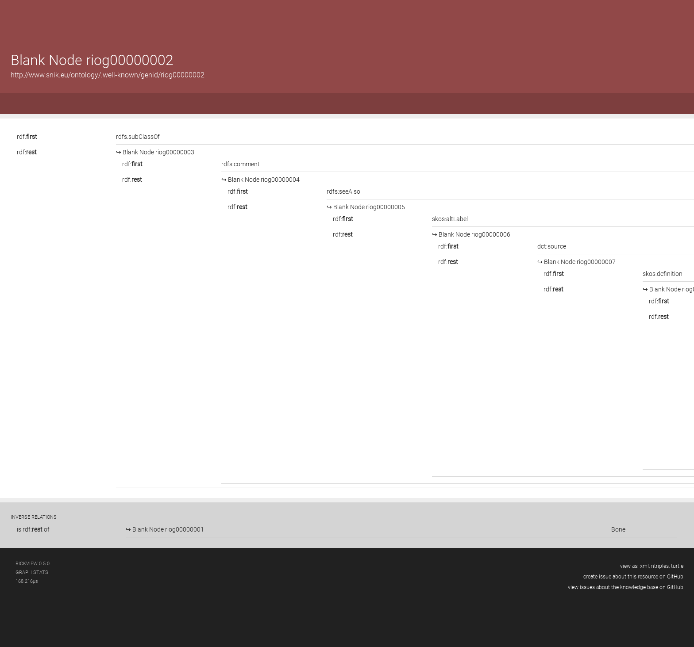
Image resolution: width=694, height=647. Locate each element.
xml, (645, 566)
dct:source (551, 246)
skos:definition (662, 273)
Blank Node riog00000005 (368, 207)
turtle (677, 566)
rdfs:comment (240, 164)
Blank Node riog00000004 (263, 179)
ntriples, (660, 566)
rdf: (27, 136)
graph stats (31, 572)
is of (33, 529)
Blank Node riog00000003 (157, 152)
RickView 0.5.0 (32, 564)
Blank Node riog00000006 (473, 234)
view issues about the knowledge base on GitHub (625, 587)
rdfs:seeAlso (343, 191)
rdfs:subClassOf (138, 136)
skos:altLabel (450, 218)
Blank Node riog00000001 (167, 529)
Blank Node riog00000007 (579, 261)
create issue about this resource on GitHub (633, 577)
